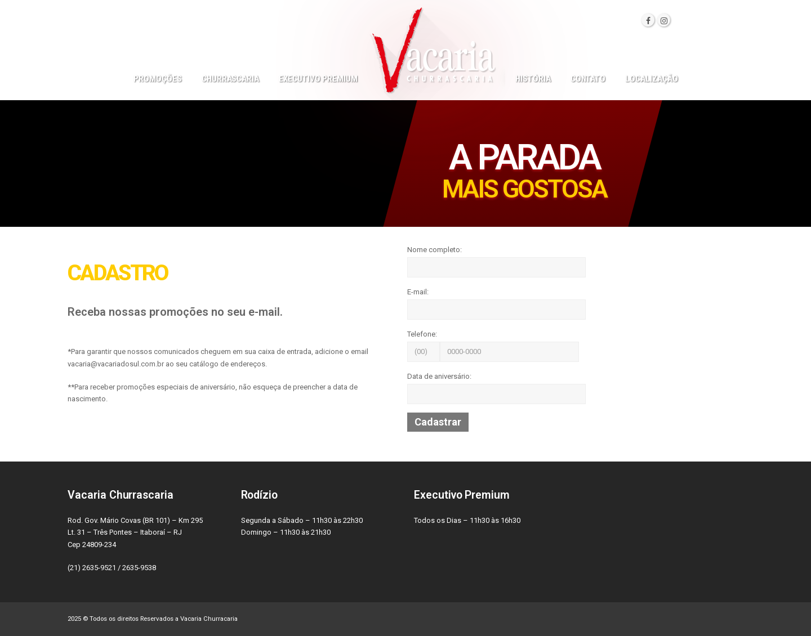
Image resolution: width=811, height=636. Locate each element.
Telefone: (422, 334)
